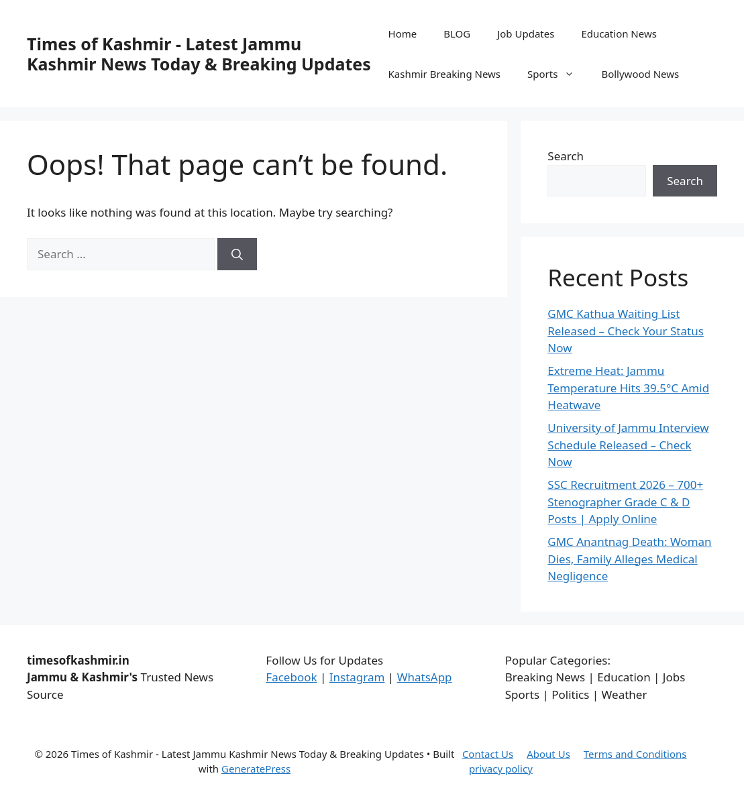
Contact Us (487, 753)
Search (565, 156)
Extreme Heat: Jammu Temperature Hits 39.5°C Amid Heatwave (628, 387)
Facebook (291, 677)
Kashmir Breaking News (444, 73)
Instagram (357, 677)
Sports (557, 74)
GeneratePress (255, 768)
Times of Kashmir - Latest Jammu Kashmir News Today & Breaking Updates (199, 53)
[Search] (237, 254)
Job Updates (525, 33)
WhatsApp (424, 677)
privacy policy (501, 768)
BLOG (456, 33)
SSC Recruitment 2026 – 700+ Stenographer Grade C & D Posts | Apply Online (625, 501)
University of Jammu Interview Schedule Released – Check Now (627, 444)
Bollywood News (640, 73)
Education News (619, 33)
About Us (548, 753)
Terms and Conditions (635, 753)
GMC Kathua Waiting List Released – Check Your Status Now (625, 330)
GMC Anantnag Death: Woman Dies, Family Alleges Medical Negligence (629, 558)
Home (402, 33)
